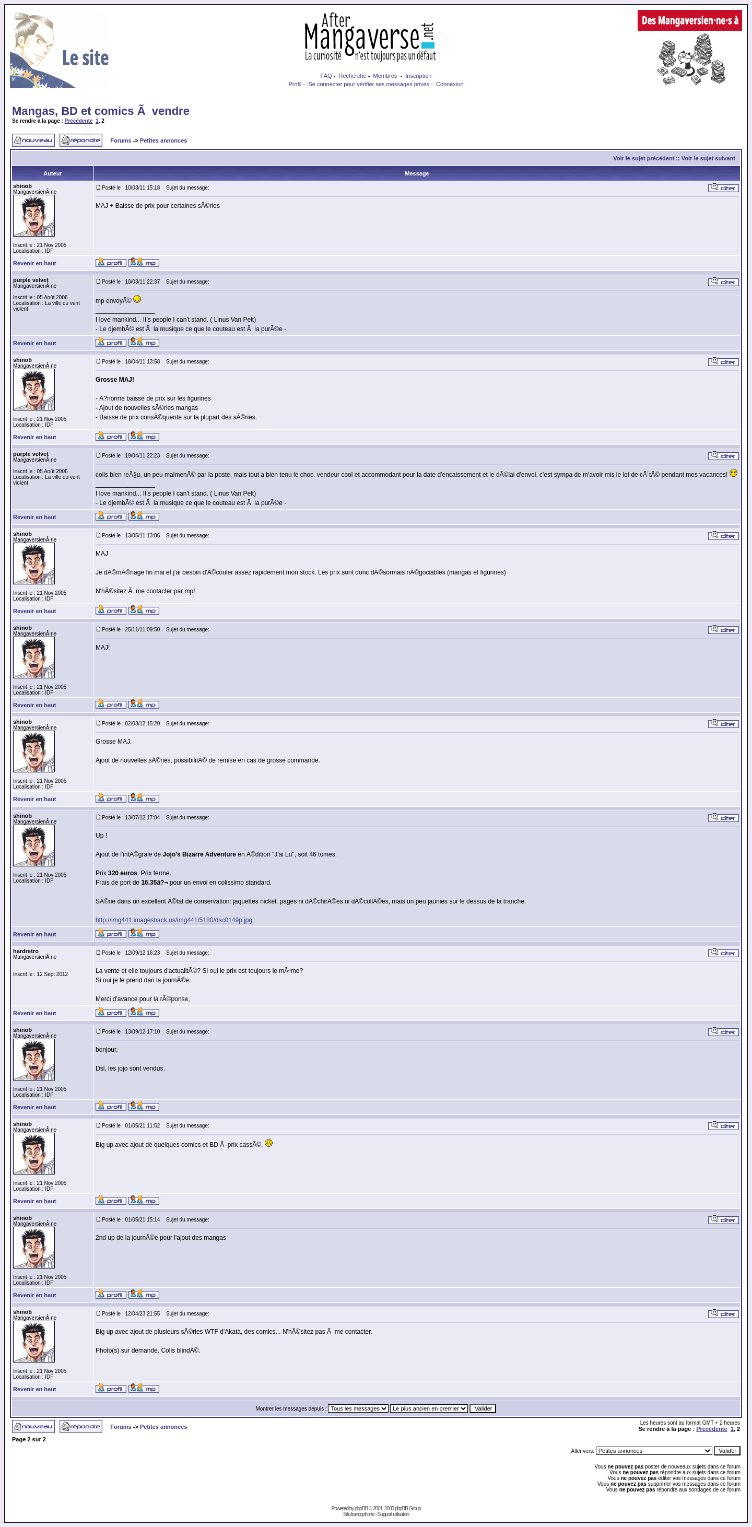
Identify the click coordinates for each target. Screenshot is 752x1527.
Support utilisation (393, 1514)
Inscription (418, 76)
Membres (385, 76)
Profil (294, 84)
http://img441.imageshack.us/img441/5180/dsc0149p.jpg (174, 920)
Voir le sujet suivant (708, 158)
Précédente (79, 121)
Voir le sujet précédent (643, 158)
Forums (120, 140)
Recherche (352, 76)
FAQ (326, 76)
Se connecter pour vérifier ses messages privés (368, 84)
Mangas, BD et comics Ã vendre (101, 111)
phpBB (361, 1508)
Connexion (450, 84)
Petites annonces (163, 140)
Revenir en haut (34, 263)
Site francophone (358, 1514)
